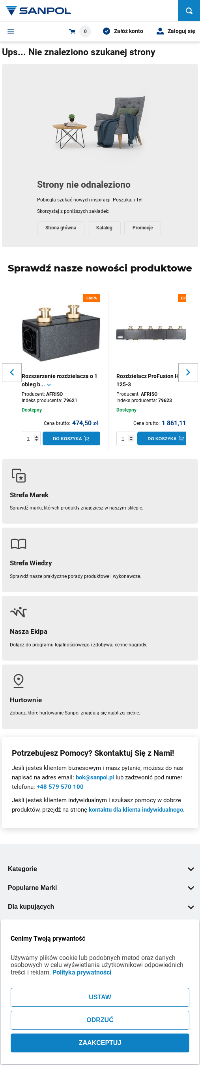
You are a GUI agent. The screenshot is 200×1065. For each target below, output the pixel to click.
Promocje (143, 228)
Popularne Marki (101, 887)
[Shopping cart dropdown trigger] (80, 31)
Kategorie (101, 869)
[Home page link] (38, 10)
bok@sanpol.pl (95, 777)
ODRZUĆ (99, 1020)
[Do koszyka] (71, 438)
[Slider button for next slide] (188, 372)
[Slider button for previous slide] (12, 372)
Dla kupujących (101, 906)
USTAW (100, 997)
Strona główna (60, 228)
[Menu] (11, 31)
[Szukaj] (189, 10)
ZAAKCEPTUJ (100, 1042)
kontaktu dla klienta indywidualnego (136, 809)
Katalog (104, 228)
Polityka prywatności (81, 972)
